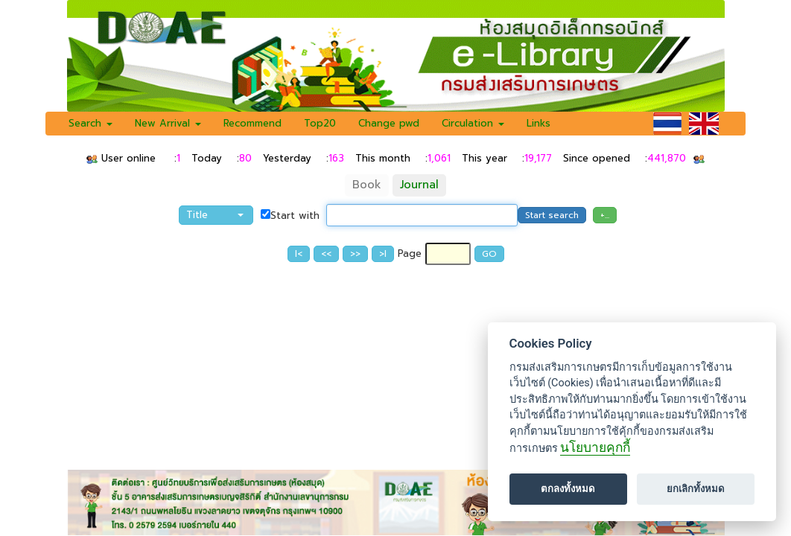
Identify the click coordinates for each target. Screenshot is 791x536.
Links (538, 123)
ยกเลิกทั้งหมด (696, 488)
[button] (216, 215)
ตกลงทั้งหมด (568, 488)
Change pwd (388, 123)
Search (90, 123)
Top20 (320, 123)
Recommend (252, 123)
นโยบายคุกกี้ (595, 447)
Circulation (473, 123)
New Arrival (168, 123)
